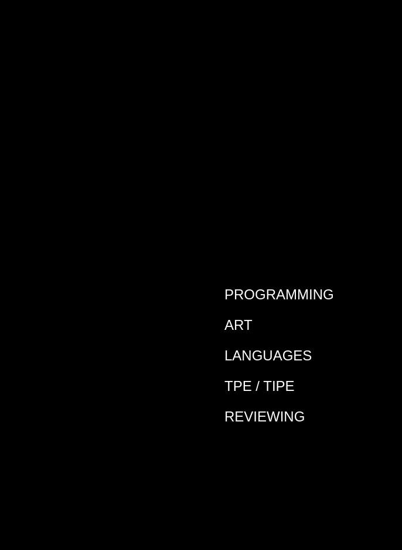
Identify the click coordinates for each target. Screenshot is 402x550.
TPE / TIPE (259, 386)
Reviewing (264, 416)
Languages (268, 355)
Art (238, 325)
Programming (279, 294)
